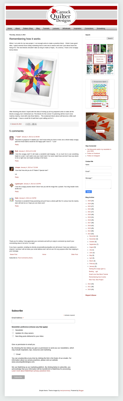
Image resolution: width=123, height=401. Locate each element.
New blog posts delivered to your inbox (29, 336)
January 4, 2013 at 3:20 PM (32, 184)
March (91, 261)
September (93, 244)
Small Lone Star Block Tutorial (98, 274)
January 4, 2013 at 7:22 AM (29, 167)
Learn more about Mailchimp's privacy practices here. (31, 371)
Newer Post (13, 254)
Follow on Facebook (93, 153)
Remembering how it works (97, 277)
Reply (17, 144)
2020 (89, 214)
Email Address (18, 318)
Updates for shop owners (24, 333)
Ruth (16, 151)
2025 (89, 201)
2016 (89, 225)
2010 (89, 289)
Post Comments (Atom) (25, 258)
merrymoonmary (65, 390)
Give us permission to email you (23, 344)
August (91, 247)
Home (9, 28)
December (92, 236)
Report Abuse (91, 295)
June (91, 253)
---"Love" (18, 137)
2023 (89, 206)
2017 (89, 223)
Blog (38, 28)
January (92, 266)
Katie (16, 198)
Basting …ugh (93, 271)
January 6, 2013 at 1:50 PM (27, 198)
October (92, 241)
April (91, 258)
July (90, 250)
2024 (89, 203)
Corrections (89, 28)
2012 (89, 284)
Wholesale (66, 28)
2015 (89, 228)
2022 (89, 209)
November (92, 239)
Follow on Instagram (93, 156)
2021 (89, 212)
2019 (89, 217)
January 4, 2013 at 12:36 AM (30, 137)
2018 (89, 220)
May (90, 255)
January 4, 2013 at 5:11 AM (27, 151)
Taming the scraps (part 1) (97, 269)
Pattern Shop (28, 28)
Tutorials (46, 28)
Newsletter (19, 330)
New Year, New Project (96, 280)
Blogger (81, 390)
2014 (89, 231)
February (92, 263)
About (17, 28)
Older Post (74, 254)
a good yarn (19, 184)
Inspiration (77, 28)
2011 (89, 286)
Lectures (56, 28)
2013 (89, 234)
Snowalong (101, 28)
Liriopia (17, 167)
